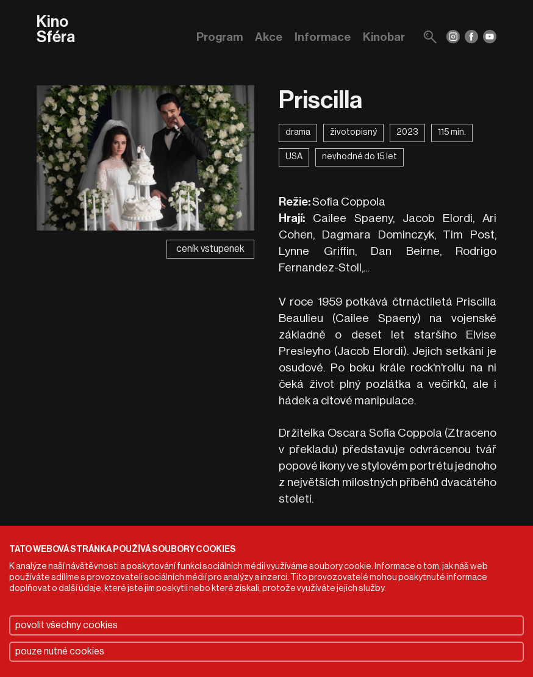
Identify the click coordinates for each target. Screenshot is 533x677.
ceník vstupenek (210, 249)
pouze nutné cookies (59, 651)
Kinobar (384, 37)
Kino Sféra (56, 30)
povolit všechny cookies (66, 625)
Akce (268, 37)
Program (219, 37)
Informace (323, 37)
